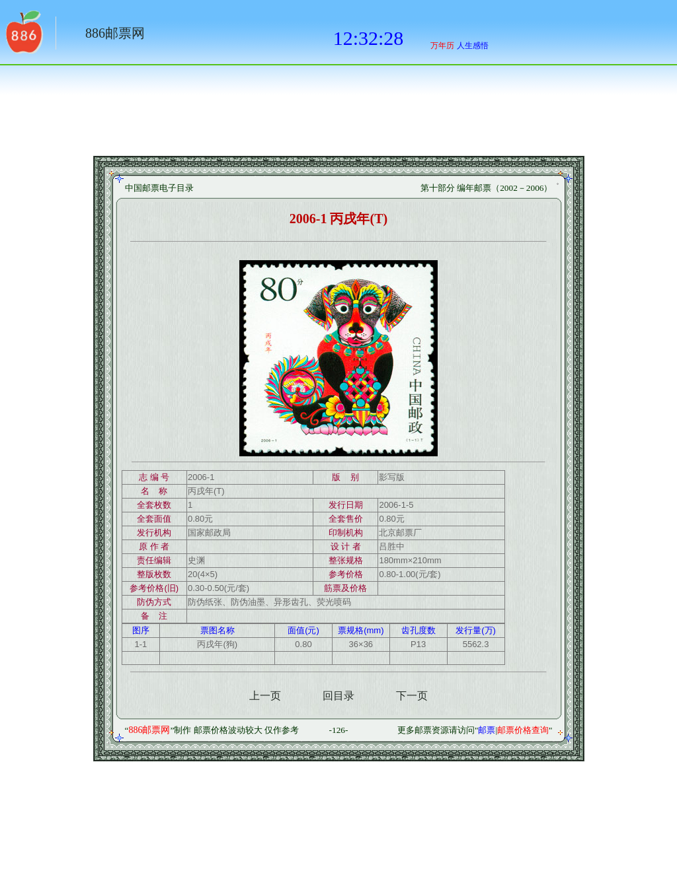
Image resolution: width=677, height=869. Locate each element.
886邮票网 (115, 33)
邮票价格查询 (523, 730)
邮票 (486, 730)
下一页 (412, 695)
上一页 (265, 695)
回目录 (338, 695)
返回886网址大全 (23, 36)
